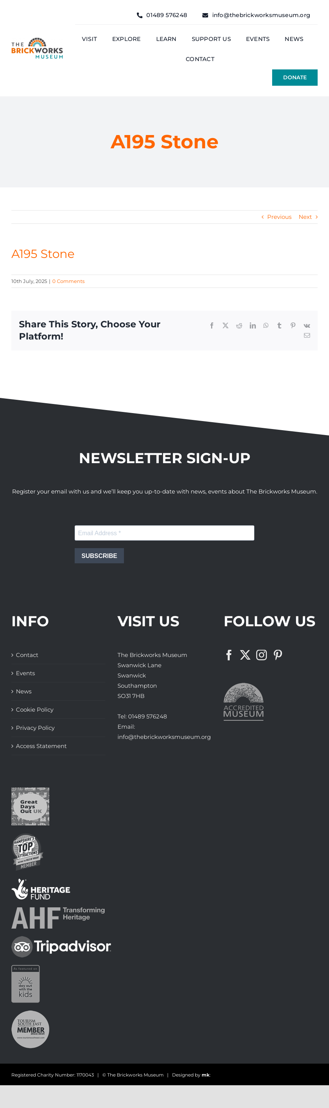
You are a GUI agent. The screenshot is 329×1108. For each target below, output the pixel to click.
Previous (279, 216)
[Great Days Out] (30, 790)
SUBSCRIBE (99, 556)
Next (305, 216)
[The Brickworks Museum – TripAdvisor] (61, 939)
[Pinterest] (278, 655)
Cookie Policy (34, 709)
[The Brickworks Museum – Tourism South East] (30, 1013)
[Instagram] (261, 655)
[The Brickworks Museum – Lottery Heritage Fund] (40, 881)
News (23, 691)
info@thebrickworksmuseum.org (164, 736)
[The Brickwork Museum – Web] (37, 40)
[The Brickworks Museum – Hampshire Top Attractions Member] (27, 835)
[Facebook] (229, 655)
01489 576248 (147, 716)
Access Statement (41, 746)
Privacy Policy (35, 727)
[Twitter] (245, 655)
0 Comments (68, 281)
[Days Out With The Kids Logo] (25, 967)
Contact (27, 655)
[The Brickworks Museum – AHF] (58, 910)
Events (25, 673)
